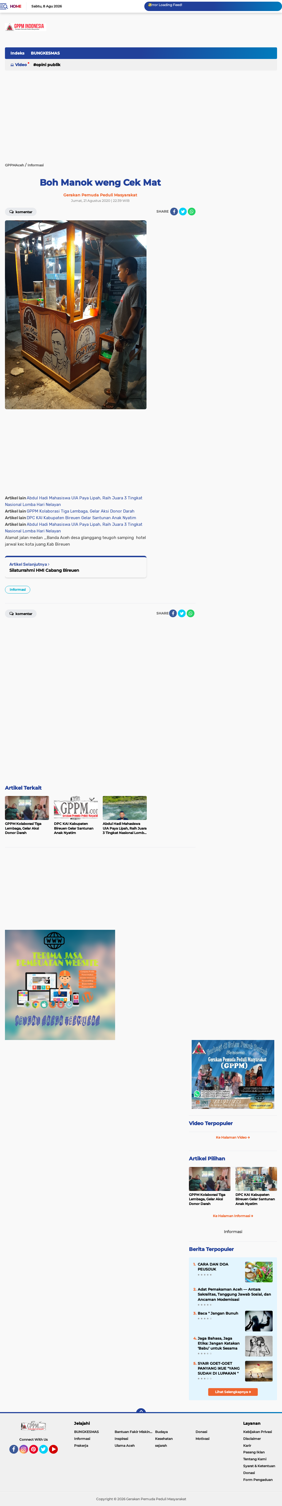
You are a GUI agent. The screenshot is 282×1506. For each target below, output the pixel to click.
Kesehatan (164, 1439)
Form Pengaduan (258, 1480)
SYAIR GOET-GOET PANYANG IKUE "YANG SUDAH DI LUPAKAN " (219, 1368)
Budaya (161, 1432)
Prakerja (81, 1445)
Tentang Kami (254, 1459)
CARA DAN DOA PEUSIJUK (213, 1266)
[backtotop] (141, 1413)
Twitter (46, 1452)
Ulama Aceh (125, 1445)
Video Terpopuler (211, 1123)
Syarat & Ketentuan (259, 1466)
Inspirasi (121, 1439)
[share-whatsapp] (192, 211)
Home (15, 6)
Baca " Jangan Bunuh (218, 1313)
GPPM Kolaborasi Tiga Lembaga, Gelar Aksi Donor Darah (80, 511)
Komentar (20, 211)
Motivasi (202, 1439)
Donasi (201, 1432)
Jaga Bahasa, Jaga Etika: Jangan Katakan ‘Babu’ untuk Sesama (219, 1343)
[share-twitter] (183, 211)
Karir (247, 1445)
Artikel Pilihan (207, 1159)
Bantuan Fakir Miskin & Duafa (135, 1432)
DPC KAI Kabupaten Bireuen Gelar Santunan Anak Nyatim (81, 517)
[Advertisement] (177, 56)
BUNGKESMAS (45, 53)
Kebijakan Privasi (257, 1432)
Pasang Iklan (254, 1452)
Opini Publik (48, 64)
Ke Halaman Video (233, 1137)
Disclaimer (252, 1439)
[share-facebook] (174, 211)
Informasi (18, 589)
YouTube (57, 1452)
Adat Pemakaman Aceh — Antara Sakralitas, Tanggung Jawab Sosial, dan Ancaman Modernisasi (234, 1294)
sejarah (161, 1445)
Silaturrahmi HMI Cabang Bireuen (44, 570)
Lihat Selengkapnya (233, 1392)
